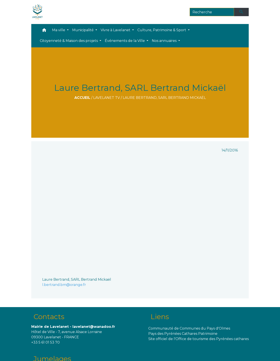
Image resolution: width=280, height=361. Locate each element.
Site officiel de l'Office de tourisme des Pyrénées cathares (198, 339)
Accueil (82, 98)
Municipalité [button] (83, 30)
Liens (159, 316)
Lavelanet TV (106, 98)
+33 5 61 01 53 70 (45, 342)
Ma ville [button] (59, 30)
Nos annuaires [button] (164, 41)
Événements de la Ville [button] (125, 41)
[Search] (212, 12)
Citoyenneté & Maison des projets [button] (69, 41)
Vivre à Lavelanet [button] (116, 30)
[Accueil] (37, 12)
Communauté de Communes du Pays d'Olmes (189, 328)
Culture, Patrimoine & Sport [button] (162, 30)
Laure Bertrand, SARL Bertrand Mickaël (164, 98)
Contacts (48, 316)
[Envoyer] (241, 12)
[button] (44, 31)
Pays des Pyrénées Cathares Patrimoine (182, 334)
